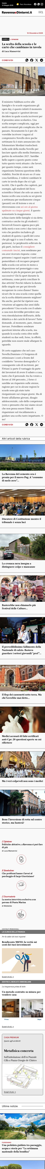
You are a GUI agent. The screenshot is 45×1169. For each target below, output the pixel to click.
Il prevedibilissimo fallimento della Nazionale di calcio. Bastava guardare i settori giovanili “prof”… (21, 650)
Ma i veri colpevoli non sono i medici (22, 781)
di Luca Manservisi (11, 51)
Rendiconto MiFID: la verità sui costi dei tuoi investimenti (19, 943)
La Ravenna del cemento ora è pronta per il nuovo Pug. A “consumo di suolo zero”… (22, 477)
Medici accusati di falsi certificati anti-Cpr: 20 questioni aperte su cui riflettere (21, 739)
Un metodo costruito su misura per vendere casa (21, 993)
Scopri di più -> (8, 977)
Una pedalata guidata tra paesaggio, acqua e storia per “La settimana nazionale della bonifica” (22, 1148)
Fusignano (6, 1142)
